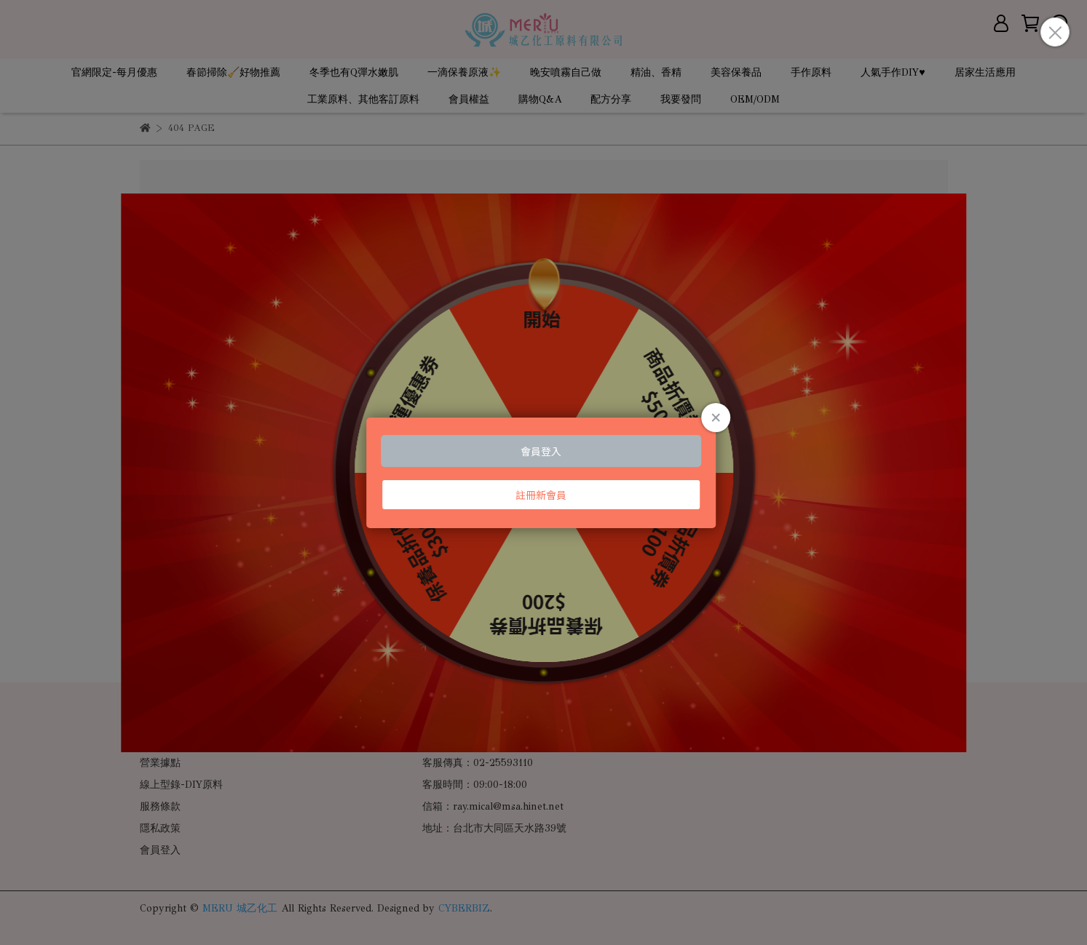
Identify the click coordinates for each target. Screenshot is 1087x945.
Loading (544, 473)
